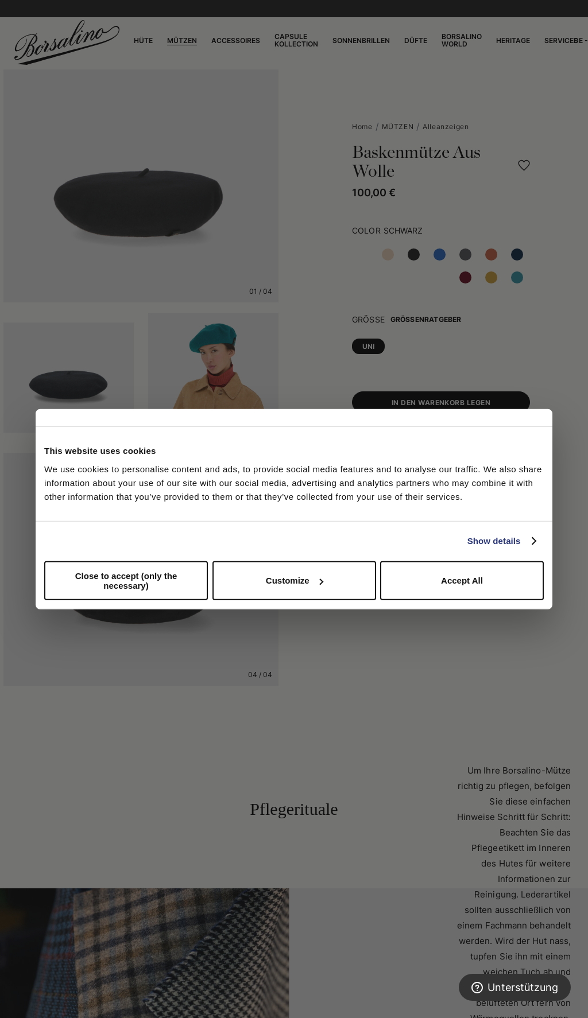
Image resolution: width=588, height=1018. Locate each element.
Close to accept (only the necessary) (126, 580)
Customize (294, 580)
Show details (494, 541)
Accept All (462, 580)
